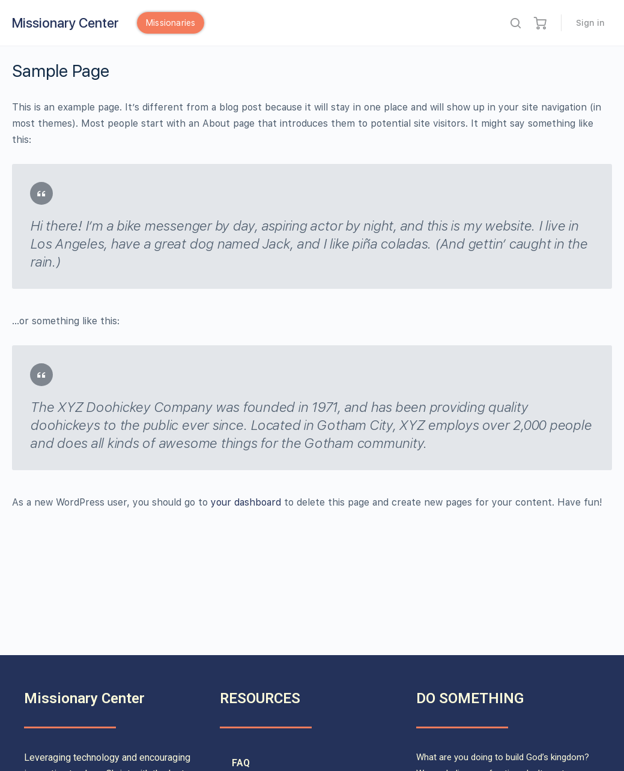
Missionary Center (65, 23)
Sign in (590, 23)
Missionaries (170, 23)
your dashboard (246, 502)
